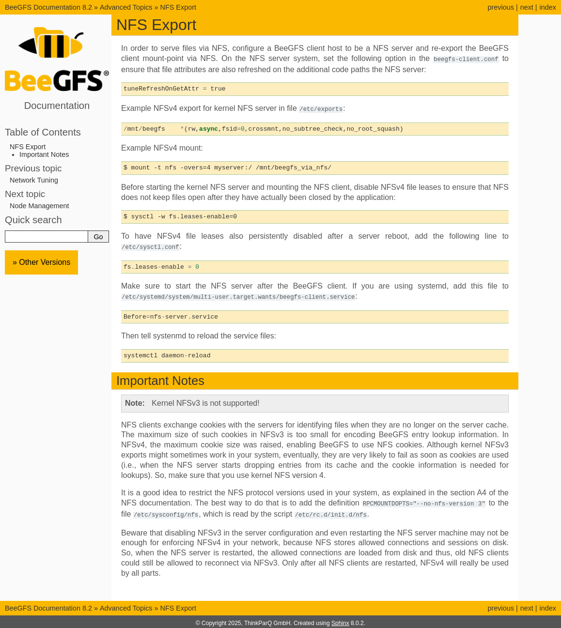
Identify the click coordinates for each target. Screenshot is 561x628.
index (548, 7)
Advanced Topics (126, 7)
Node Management (39, 206)
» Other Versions (41, 262)
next (526, 7)
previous (500, 7)
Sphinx (340, 620)
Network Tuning (34, 180)
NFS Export (178, 7)
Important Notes (44, 154)
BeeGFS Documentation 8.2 (49, 7)
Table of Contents (43, 132)
